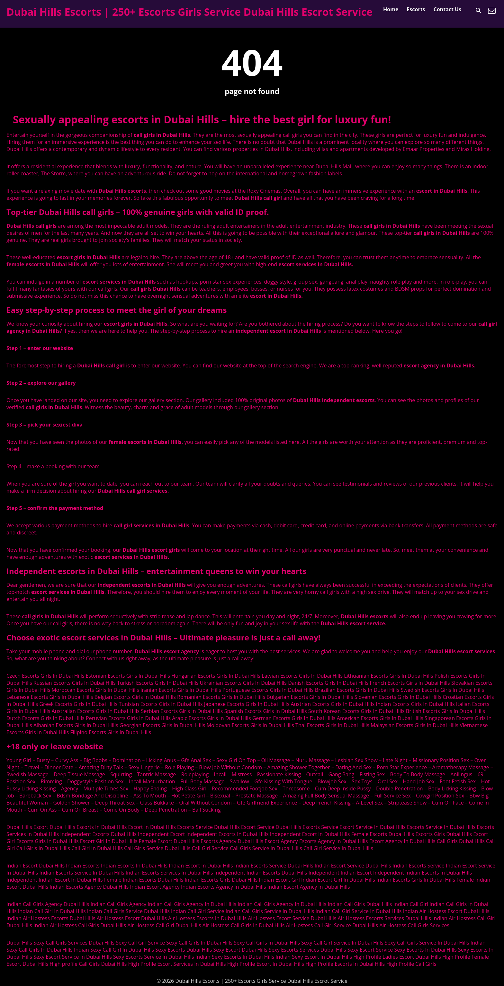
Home (390, 9)
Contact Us (448, 9)
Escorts (416, 9)
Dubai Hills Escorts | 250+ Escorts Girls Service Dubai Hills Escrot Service (189, 12)
